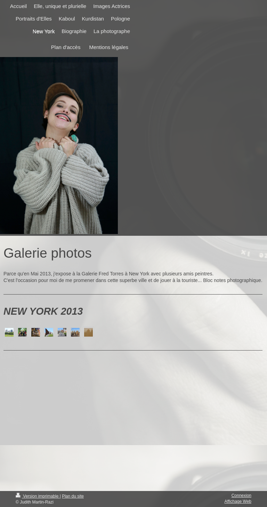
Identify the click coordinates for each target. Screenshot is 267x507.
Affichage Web (237, 501)
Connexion (241, 495)
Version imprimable (38, 496)
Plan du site (73, 496)
